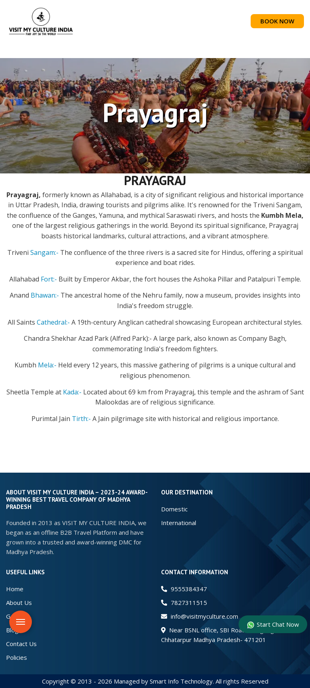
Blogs (14, 630)
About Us (19, 602)
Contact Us (21, 644)
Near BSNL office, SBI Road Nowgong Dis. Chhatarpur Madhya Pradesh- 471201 (223, 635)
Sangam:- (44, 252)
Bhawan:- (45, 295)
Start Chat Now (273, 624)
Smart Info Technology (181, 681)
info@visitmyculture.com (199, 616)
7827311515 (184, 602)
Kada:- (72, 392)
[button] (155, 50)
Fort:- (49, 279)
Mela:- (47, 365)
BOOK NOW (277, 21)
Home (14, 589)
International (178, 523)
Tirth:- (81, 418)
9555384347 (184, 589)
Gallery (15, 616)
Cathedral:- (53, 322)
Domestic (174, 509)
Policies (16, 657)
